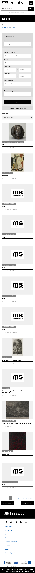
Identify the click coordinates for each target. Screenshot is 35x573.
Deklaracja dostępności (11, 541)
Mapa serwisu (8, 530)
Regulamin (7, 545)
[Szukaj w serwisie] (14, 9)
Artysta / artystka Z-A (18, 117)
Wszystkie (17, 44)
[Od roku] (10, 70)
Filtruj (17, 102)
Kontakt (7, 549)
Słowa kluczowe (8, 80)
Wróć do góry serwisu (11, 553)
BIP (6, 534)
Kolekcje (6, 41)
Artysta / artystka (9, 52)
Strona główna (6, 27)
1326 (30, 498)
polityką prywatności (22, 571)
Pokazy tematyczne (10, 91)
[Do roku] (25, 70)
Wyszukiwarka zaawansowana (17, 13)
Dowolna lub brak (17, 94)
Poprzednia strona (7, 503)
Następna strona (27, 503)
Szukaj (30, 8)
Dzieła (13, 27)
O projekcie (8, 538)
